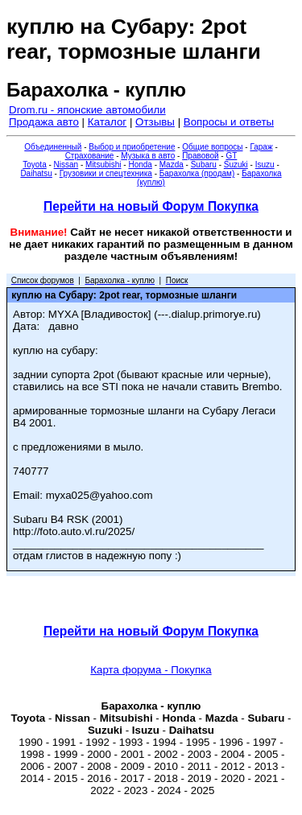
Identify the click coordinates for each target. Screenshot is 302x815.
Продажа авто (44, 122)
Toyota (34, 164)
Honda (139, 164)
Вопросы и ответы (229, 122)
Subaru (204, 164)
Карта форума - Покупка (150, 670)
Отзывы (155, 122)
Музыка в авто (148, 155)
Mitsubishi (103, 164)
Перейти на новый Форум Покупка (151, 206)
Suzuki (236, 164)
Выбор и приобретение (132, 146)
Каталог (107, 122)
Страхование (89, 155)
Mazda (171, 164)
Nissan (66, 164)
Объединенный (52, 146)
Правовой (200, 155)
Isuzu (265, 164)
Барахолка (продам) (197, 173)
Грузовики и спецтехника (106, 173)
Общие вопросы (212, 146)
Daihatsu (36, 173)
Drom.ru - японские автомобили (87, 110)
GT (231, 155)
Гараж (261, 146)
